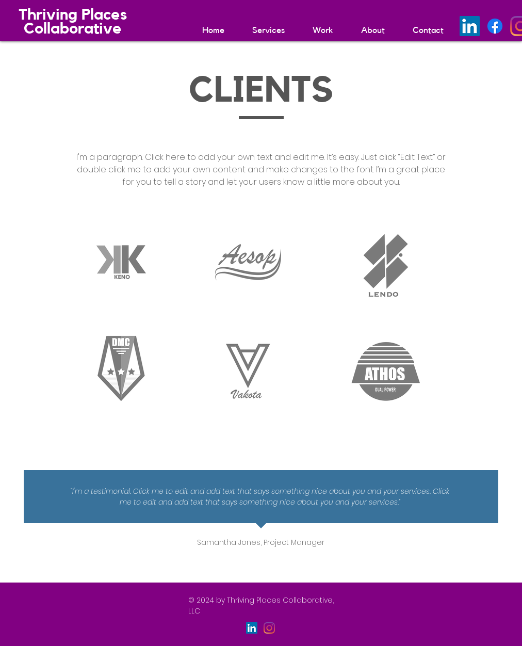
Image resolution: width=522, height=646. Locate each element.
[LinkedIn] (470, 26)
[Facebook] (495, 26)
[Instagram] (269, 628)
